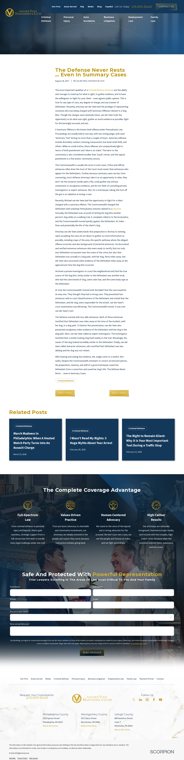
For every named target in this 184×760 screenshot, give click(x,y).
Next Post (119, 393)
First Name (15, 587)
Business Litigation (96, 678)
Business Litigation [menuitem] (109, 19)
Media (91, 6)
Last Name (97, 587)
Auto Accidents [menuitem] (89, 19)
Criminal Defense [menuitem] (46, 19)
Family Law (132, 678)
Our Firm (56, 6)
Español (109, 6)
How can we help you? (20, 624)
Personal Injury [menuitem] (69, 19)
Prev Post (65, 393)
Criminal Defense (65, 380)
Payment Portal (147, 678)
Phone (13, 599)
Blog (99, 6)
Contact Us (166, 6)
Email (95, 599)
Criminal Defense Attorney (100, 90)
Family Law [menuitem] (154, 19)
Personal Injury (78, 678)
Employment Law (116, 678)
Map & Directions (50, 725)
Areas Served (70, 6)
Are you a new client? (19, 611)
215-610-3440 (142, 6)
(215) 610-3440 (37, 697)
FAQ (82, 6)
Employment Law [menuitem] (136, 19)
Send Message (92, 652)
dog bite (117, 208)
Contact (160, 678)
